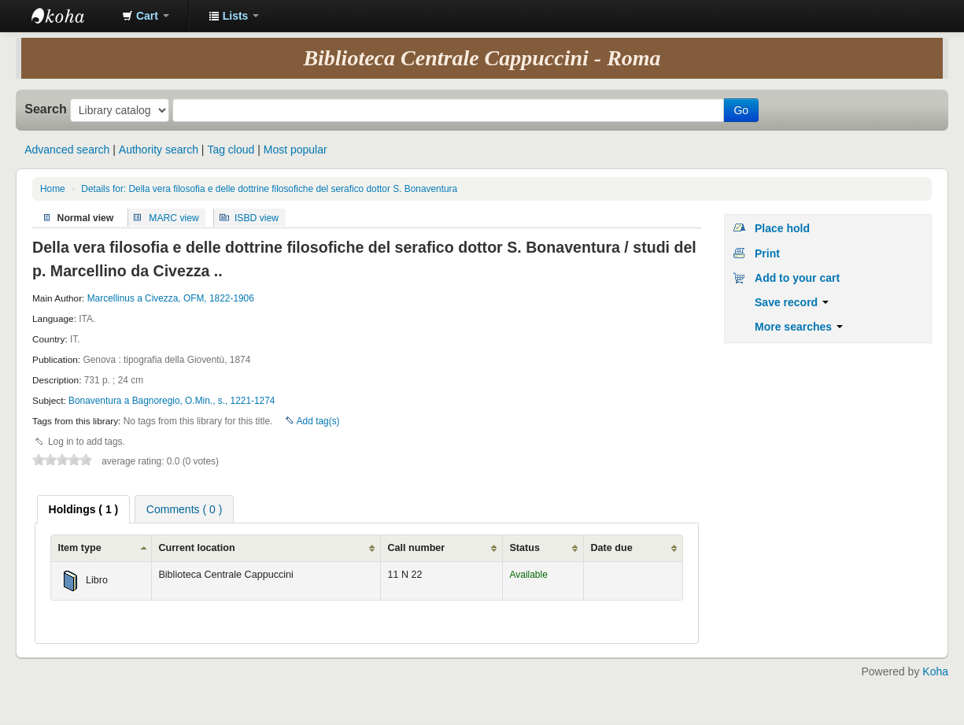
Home (52, 188)
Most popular (295, 149)
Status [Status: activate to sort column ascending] (524, 547)
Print (767, 253)
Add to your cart (797, 278)
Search (45, 109)
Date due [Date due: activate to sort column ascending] (611, 547)
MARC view (174, 217)
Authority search (158, 149)
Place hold (782, 228)
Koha (935, 671)
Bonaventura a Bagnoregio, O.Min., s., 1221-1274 (171, 400)
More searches (799, 326)
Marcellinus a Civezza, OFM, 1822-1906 (170, 298)
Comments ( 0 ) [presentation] (184, 509)
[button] (145, 15)
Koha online (70, 15)
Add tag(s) (318, 421)
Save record (792, 302)
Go (740, 110)
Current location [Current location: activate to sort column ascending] (196, 547)
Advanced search (66, 149)
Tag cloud (230, 149)
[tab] (84, 509)
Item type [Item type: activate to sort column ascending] (79, 547)
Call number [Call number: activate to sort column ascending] (416, 547)
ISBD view (257, 217)
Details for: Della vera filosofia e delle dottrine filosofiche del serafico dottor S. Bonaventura (269, 188)
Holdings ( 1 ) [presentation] (84, 509)
